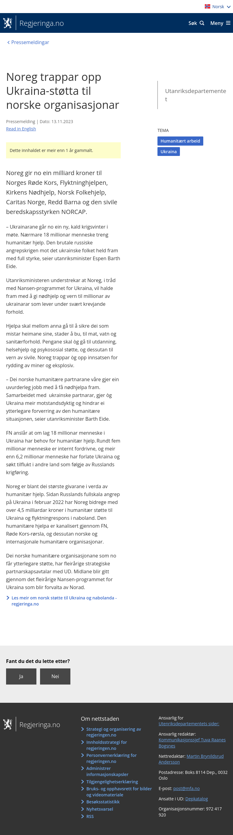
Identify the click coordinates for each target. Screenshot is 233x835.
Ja (21, 676)
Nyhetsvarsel (99, 809)
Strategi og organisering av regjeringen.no (113, 732)
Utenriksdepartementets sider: (189, 723)
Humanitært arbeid (180, 141)
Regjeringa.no (40, 23)
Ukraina (168, 151)
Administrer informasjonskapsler (107, 771)
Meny (216, 23)
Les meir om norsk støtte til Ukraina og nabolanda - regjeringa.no (64, 601)
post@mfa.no (186, 788)
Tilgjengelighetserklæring (112, 782)
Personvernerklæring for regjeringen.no (111, 758)
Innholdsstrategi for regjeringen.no (106, 745)
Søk (193, 23)
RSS (90, 816)
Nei (55, 676)
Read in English (21, 129)
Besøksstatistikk (103, 802)
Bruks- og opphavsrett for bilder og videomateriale (119, 792)
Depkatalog (196, 799)
